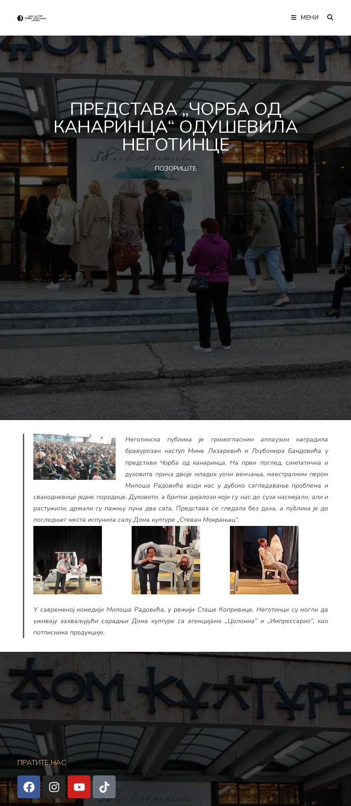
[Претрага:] (327, 18)
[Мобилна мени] (305, 18)
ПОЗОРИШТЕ (176, 168)
